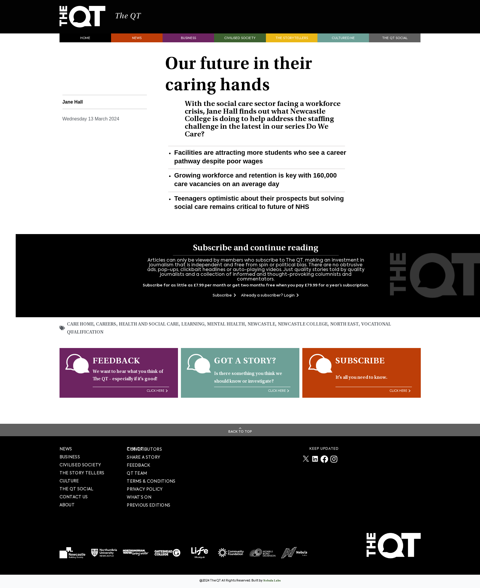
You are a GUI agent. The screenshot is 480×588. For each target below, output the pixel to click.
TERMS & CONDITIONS (151, 481)
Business (188, 40)
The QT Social (394, 40)
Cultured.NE (343, 40)
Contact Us (74, 497)
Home (85, 40)
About (67, 505)
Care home (81, 326)
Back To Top (240, 431)
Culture (69, 481)
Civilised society (240, 40)
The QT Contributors (144, 449)
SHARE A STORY (143, 457)
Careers (107, 326)
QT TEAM (137, 473)
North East (353, 326)
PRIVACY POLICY (145, 489)
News (137, 40)
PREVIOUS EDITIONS (148, 505)
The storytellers (291, 40)
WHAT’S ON (139, 497)
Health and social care (151, 326)
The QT (133, 18)
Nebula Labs (272, 580)
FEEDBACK (138, 465)
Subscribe (224, 297)
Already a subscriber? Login (270, 297)
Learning (196, 326)
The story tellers (82, 473)
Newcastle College (310, 326)
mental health (231, 326)
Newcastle (267, 326)
